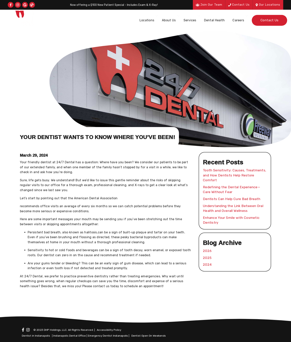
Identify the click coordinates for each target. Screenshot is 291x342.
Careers (238, 20)
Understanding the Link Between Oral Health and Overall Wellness (233, 208)
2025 (207, 258)
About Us (169, 20)
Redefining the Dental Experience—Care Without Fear (231, 189)
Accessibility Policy (109, 329)
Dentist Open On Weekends (148, 335)
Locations (147, 20)
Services (190, 20)
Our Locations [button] (268, 4)
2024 (207, 264)
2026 (207, 251)
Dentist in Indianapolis (36, 335)
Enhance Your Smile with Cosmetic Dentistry (231, 220)
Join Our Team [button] (209, 4)
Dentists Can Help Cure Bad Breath (231, 199)
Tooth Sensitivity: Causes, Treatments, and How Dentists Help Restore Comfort (234, 175)
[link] (11, 5)
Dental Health (214, 20)
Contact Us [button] (239, 4)
